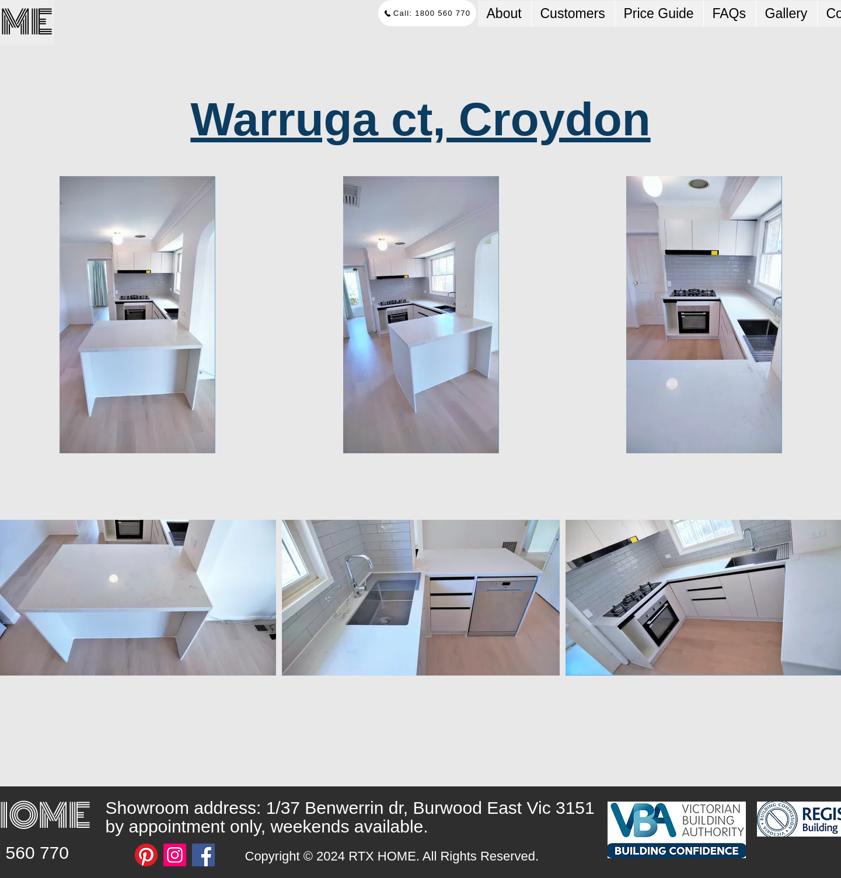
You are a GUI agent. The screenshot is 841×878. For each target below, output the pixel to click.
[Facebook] (203, 855)
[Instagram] (174, 855)
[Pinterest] (146, 855)
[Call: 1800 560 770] (427, 13)
